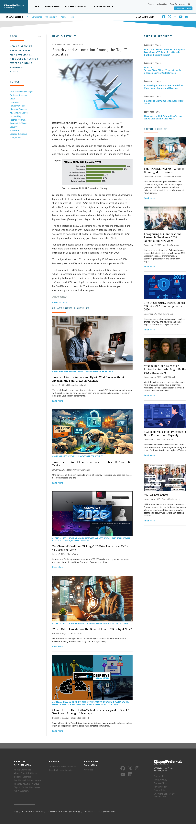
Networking (15, 116)
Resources (17, 67)
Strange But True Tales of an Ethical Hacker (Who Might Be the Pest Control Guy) (165, 369)
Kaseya (96, 131)
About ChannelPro (22, 769)
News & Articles (21, 46)
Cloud (12, 98)
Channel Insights (103, 6)
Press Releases (20, 50)
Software (14, 130)
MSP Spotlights (21, 54)
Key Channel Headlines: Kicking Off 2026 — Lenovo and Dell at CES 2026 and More (90, 548)
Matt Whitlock (73, 554)
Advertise (162, 4)
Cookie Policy (160, 790)
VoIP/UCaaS (15, 137)
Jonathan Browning (171, 245)
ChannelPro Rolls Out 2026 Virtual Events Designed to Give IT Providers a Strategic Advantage (90, 711)
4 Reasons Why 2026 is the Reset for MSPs (163, 102)
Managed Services (18, 109)
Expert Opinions (21, 63)
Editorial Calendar (22, 776)
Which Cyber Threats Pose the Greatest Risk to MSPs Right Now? (92, 629)
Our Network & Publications (27, 780)
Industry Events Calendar (61, 770)
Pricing (63, 16)
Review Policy (160, 779)
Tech (36, 6)
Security (13, 126)
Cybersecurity (52, 6)
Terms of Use (160, 783)
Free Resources (177, 4)
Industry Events (17, 105)
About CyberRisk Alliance (25, 773)
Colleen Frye (77, 44)
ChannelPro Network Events (62, 766)
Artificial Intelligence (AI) (21, 91)
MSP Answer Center (19, 112)
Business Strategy (76, 6)
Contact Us (159, 776)
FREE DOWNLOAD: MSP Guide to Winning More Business (164, 170)
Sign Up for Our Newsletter (27, 787)
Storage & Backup (18, 133)
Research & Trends (18, 123)
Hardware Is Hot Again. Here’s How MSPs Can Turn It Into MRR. (163, 117)
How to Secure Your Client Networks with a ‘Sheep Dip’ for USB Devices (91, 463)
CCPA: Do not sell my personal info (164, 795)
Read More (57, 400)
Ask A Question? (21, 790)
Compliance (37, 16)
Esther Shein (76, 633)
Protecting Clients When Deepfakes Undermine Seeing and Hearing (163, 87)
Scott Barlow (167, 439)
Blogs (14, 71)
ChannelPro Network (77, 385)
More (72, 16)
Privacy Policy (160, 786)
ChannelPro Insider (183, 8)
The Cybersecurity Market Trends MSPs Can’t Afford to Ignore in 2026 (164, 306)
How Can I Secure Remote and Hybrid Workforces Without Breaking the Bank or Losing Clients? (88, 378)
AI (28, 16)
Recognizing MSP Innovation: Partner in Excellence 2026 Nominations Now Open (162, 237)
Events (150, 4)
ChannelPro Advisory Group (26, 783)
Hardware (14, 102)
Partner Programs (18, 119)
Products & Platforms (26, 58)
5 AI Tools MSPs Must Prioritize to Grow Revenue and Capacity (165, 433)
